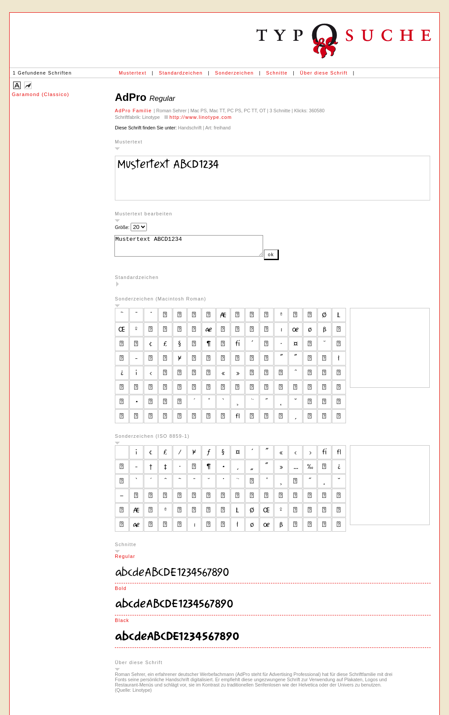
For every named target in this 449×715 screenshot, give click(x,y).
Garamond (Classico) (40, 94)
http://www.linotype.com (200, 117)
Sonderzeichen (234, 72)
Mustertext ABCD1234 (197, 248)
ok (288, 258)
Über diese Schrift (324, 72)
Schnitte (277, 72)
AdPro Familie (134, 110)
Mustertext (132, 72)
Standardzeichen (181, 72)
